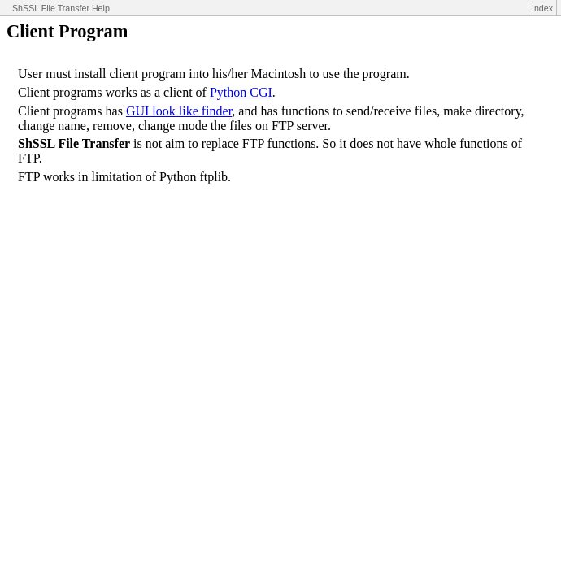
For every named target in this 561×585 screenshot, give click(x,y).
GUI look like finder (179, 111)
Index (542, 8)
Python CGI (241, 92)
